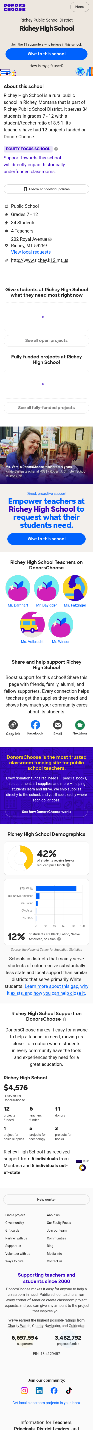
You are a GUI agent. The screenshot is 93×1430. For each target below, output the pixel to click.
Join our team (57, 1251)
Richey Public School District (46, 20)
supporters (25, 1360)
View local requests (31, 252)
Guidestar (76, 1346)
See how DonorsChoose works (46, 812)
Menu (79, 7)
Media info (54, 1274)
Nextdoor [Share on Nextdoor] (80, 727)
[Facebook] (54, 1411)
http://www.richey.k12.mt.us (39, 260)
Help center (46, 1220)
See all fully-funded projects (46, 407)
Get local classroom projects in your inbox (46, 1423)
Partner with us (16, 1259)
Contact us (54, 1282)
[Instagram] (24, 1411)
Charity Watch (19, 1346)
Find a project (15, 1236)
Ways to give (14, 1282)
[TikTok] (69, 1411)
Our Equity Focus (59, 1243)
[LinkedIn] (39, 1411)
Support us (13, 1266)
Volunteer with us (18, 1274)
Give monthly (15, 1243)
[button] (13, 727)
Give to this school (46, 54)
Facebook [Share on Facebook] (35, 727)
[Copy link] (13, 727)
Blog (50, 1266)
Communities (56, 1259)
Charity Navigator (46, 1346)
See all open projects (46, 340)
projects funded (68, 1360)
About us (53, 1236)
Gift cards (13, 1251)
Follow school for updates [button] (46, 189)
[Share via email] (57, 727)
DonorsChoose (14, 7)
